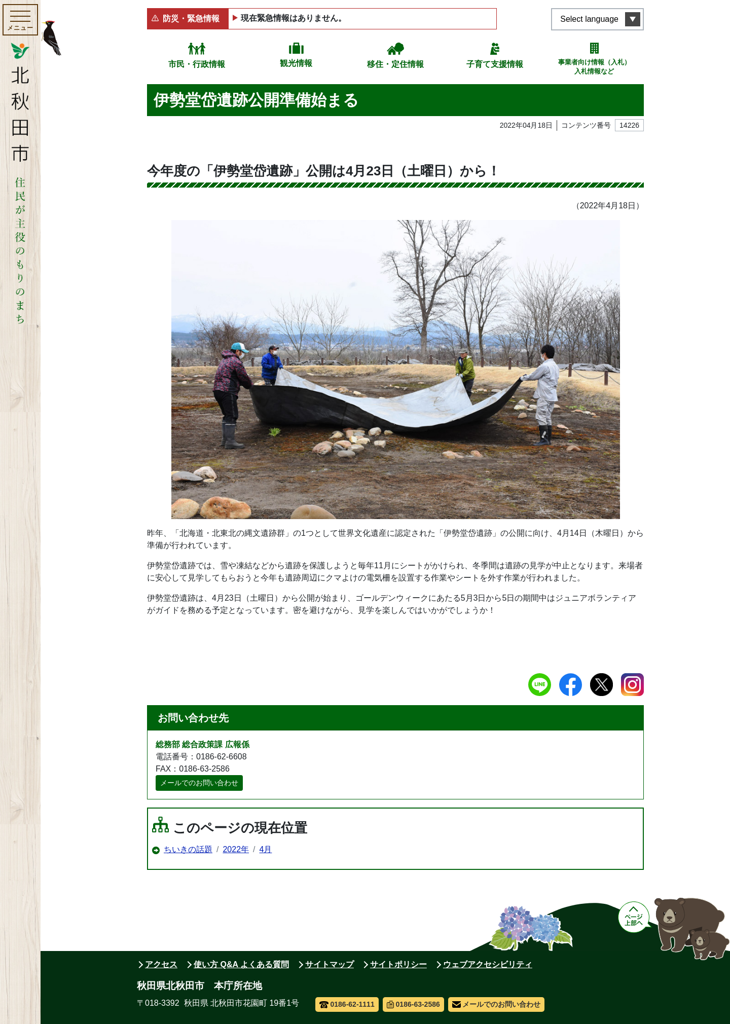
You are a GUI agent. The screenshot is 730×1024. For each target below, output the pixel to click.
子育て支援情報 (494, 64)
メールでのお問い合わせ (199, 783)
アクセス (161, 964)
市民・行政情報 (196, 64)
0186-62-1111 (347, 1004)
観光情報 (296, 63)
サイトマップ (329, 964)
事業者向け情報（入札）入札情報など (594, 66)
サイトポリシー (398, 964)
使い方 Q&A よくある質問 (241, 964)
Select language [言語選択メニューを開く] (589, 19)
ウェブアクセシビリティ (487, 964)
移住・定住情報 (395, 64)
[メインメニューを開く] (20, 19)
